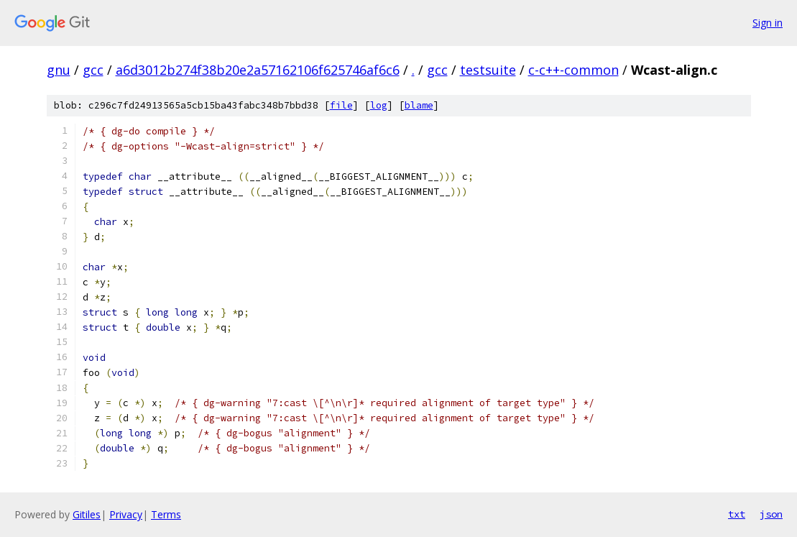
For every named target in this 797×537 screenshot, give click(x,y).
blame (419, 105)
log (378, 105)
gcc (93, 69)
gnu (58, 69)
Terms (166, 514)
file (341, 105)
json (771, 514)
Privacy (125, 514)
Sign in (767, 22)
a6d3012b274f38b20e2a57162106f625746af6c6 (258, 69)
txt (736, 514)
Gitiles (87, 514)
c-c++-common (573, 69)
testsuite (488, 69)
